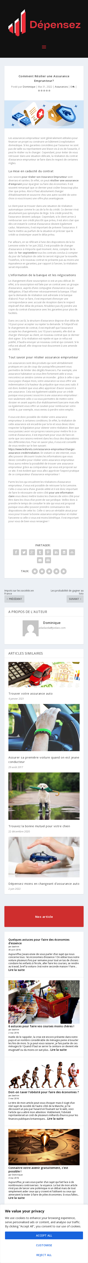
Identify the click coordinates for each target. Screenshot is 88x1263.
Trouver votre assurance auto (30, 693)
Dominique (29, 86)
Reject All (44, 1255)
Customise (44, 1245)
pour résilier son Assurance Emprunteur (44, 177)
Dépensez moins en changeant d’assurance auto (43, 884)
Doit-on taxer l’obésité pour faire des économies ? (43, 1092)
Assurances (61, 86)
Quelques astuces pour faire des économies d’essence (38, 941)
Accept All (44, 1235)
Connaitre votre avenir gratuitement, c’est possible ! (38, 1169)
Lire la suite (16, 970)
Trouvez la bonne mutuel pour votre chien (39, 826)
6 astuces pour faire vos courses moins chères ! (41, 1026)
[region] (44, 1233)
